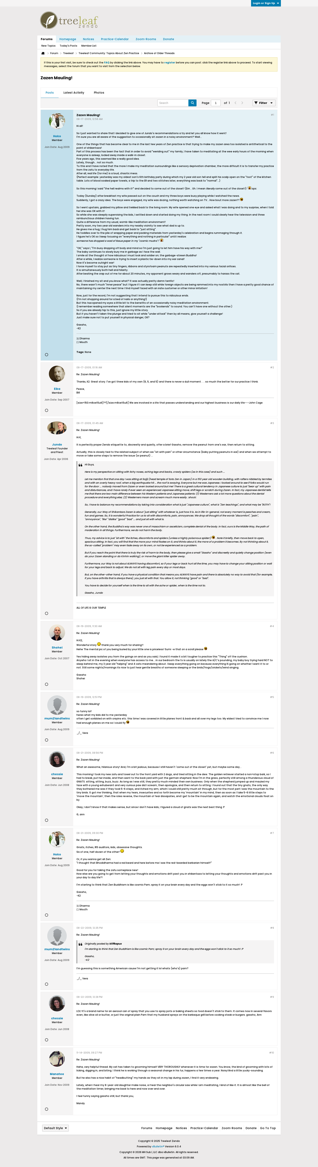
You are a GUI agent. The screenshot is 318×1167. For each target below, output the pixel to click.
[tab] (50, 93)
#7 (272, 833)
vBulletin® (158, 1146)
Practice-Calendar (115, 39)
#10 (271, 1052)
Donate (168, 39)
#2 (272, 367)
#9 (272, 997)
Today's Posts (68, 45)
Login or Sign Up (266, 3)
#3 (272, 423)
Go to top (268, 1128)
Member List (89, 45)
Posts (50, 93)
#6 (272, 752)
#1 (272, 114)
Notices (88, 39)
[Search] (177, 102)
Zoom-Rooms (146, 39)
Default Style (55, 1128)
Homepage (67, 39)
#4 (272, 626)
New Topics (48, 45)
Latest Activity (73, 93)
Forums (47, 39)
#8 (272, 928)
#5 (272, 697)
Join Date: (51, 147)
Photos (99, 93)
